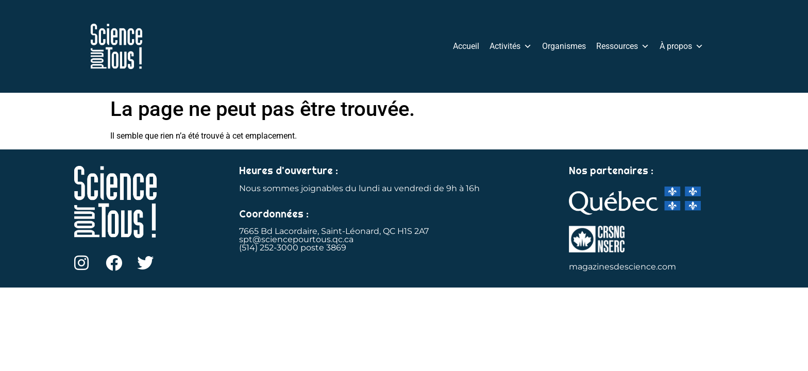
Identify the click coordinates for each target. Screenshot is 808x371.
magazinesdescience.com (622, 267)
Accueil (466, 46)
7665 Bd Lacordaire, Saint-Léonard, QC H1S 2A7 (334, 231)
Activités (511, 46)
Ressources (622, 46)
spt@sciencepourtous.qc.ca (296, 239)
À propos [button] (681, 46)
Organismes (564, 46)
